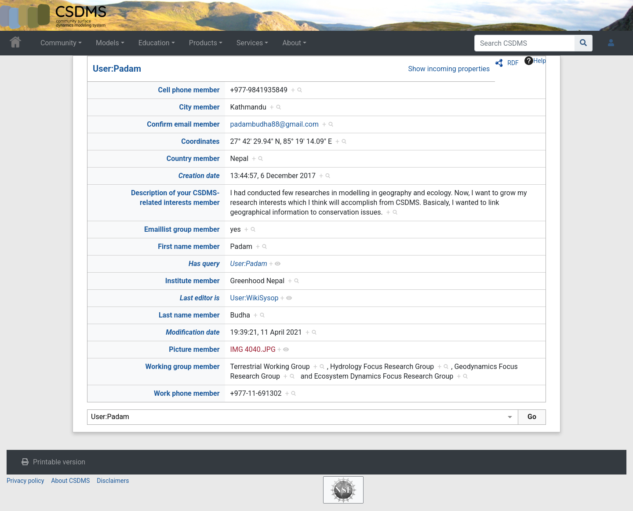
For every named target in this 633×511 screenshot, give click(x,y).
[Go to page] (584, 43)
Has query (204, 263)
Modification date (192, 332)
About (291, 43)
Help (535, 60)
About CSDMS (70, 480)
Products (203, 43)
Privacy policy (25, 480)
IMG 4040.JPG (253, 349)
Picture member (194, 349)
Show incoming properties (449, 69)
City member (199, 107)
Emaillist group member (182, 229)
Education (154, 43)
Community (58, 43)
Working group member (182, 366)
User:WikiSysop (254, 298)
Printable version (59, 462)
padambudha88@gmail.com (274, 124)
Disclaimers (113, 480)
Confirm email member (183, 124)
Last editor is (200, 298)
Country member (193, 158)
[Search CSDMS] (524, 43)
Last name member (189, 315)
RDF (513, 62)
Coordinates (200, 141)
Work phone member (187, 393)
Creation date (199, 176)
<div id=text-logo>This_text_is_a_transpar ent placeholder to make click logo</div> (14, 15)
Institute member (192, 281)
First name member (188, 246)
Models (107, 43)
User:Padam (117, 68)
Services (249, 43)
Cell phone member (189, 90)
